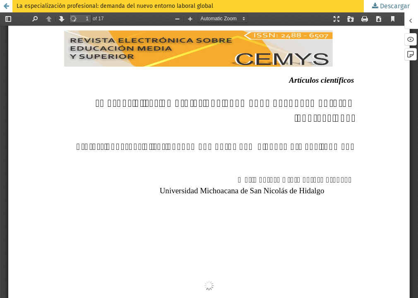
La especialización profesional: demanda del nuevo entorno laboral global (115, 6)
